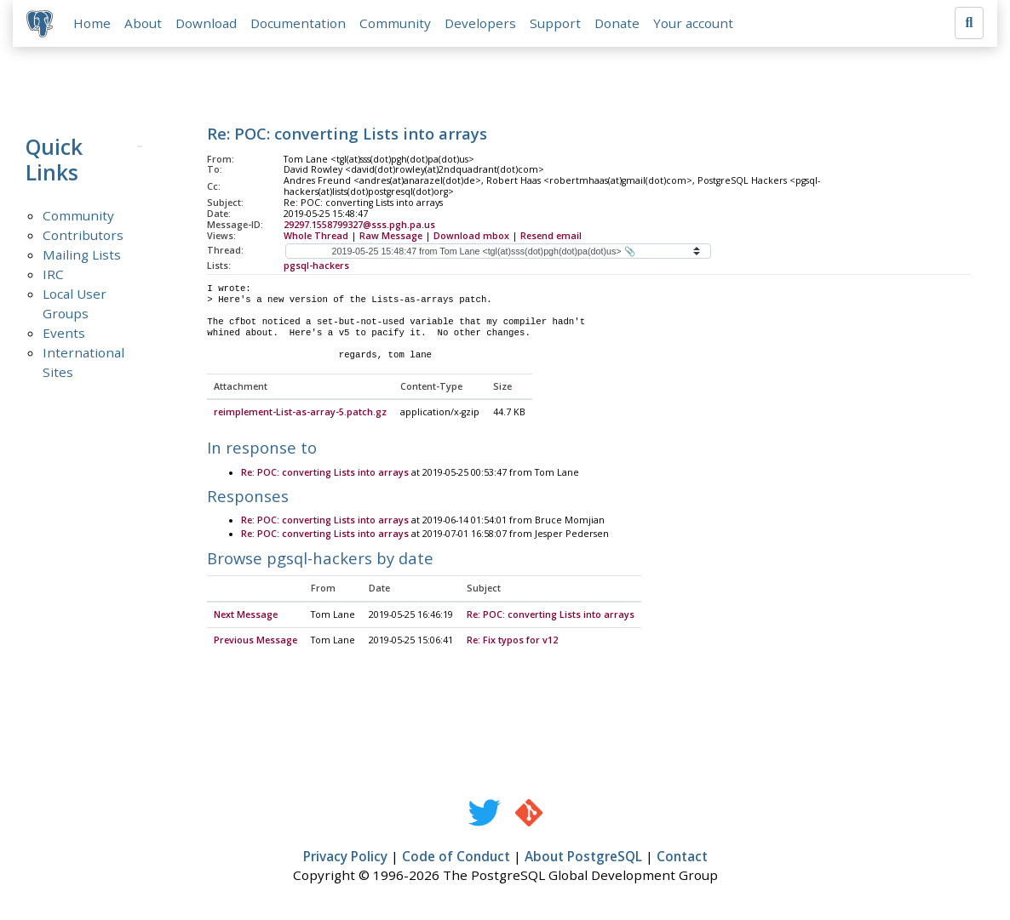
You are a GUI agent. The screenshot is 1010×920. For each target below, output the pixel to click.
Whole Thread (316, 236)
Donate (617, 22)
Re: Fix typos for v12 (512, 641)
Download (206, 22)
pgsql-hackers (316, 265)
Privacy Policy (345, 857)
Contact (682, 857)
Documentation (298, 22)
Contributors (83, 234)
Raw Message (390, 236)
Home (92, 22)
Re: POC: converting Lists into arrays (325, 473)
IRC (53, 274)
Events (64, 332)
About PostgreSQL (583, 857)
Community (395, 22)
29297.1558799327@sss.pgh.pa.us (359, 225)
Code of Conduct (456, 857)
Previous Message (255, 641)
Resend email (551, 236)
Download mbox (471, 236)
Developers (480, 22)
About (143, 22)
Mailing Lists (82, 254)
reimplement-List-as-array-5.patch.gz (300, 414)
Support (555, 22)
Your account (693, 22)
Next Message (246, 615)
